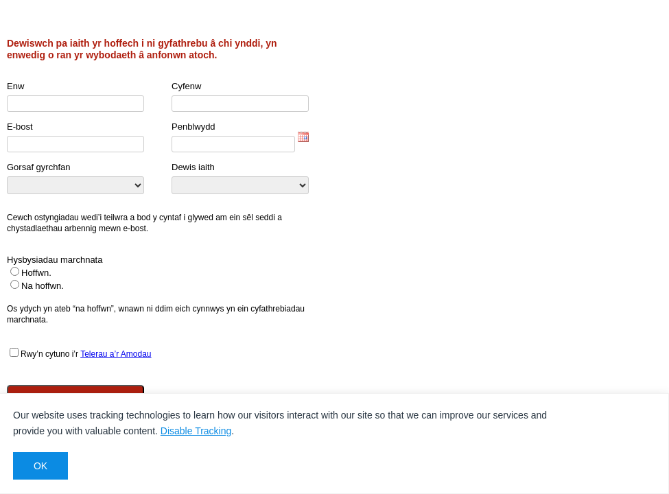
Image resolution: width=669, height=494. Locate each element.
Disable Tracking (196, 430)
